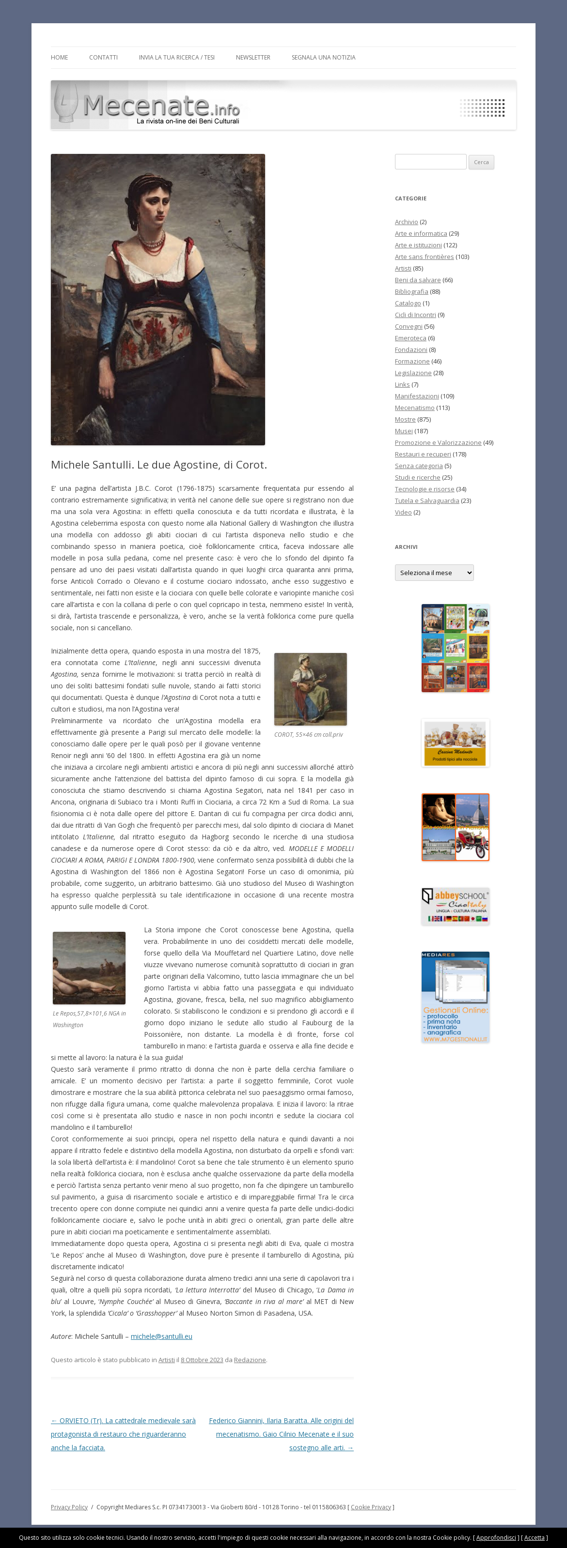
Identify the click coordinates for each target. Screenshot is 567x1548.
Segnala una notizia (324, 57)
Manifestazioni (417, 396)
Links (402, 384)
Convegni (409, 326)
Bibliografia (411, 291)
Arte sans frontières (424, 256)
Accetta (534, 1537)
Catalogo (408, 303)
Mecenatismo (415, 407)
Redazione (250, 1359)
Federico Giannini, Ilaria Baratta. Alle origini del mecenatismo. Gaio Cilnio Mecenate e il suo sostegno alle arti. (281, 1434)
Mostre (405, 419)
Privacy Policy (69, 1507)
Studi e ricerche (418, 477)
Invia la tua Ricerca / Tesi (177, 57)
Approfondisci (496, 1537)
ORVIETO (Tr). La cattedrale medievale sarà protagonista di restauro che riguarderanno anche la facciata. (123, 1434)
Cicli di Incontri (415, 314)
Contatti (103, 57)
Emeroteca (410, 338)
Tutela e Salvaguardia (427, 500)
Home (59, 57)
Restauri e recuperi (423, 454)
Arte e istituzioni (418, 245)
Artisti (166, 1359)
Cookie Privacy (371, 1507)
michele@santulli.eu (161, 1336)
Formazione (412, 361)
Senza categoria (419, 465)
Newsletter (253, 57)
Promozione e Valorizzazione (438, 442)
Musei (404, 430)
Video (403, 512)
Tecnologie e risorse (425, 489)
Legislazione (413, 372)
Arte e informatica (421, 233)
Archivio (406, 221)
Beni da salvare (418, 279)
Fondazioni (411, 349)
